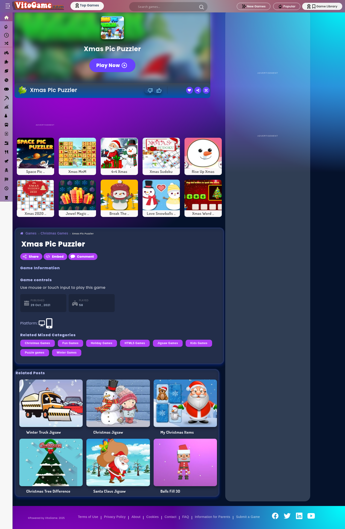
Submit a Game (248, 517)
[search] (168, 6)
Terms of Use (88, 517)
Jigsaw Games (168, 343)
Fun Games (70, 343)
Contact (170, 517)
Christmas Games (54, 233)
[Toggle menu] (7, 6)
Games (31, 233)
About (136, 517)
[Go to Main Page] (38, 6)
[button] (201, 7)
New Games (254, 6)
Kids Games (198, 343)
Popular (286, 6)
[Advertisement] (119, 110)
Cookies (152, 517)
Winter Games (67, 352)
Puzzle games (34, 352)
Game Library (324, 6)
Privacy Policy (115, 517)
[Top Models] (87, 5)
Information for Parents (212, 517)
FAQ (185, 517)
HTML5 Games (135, 343)
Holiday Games (101, 343)
